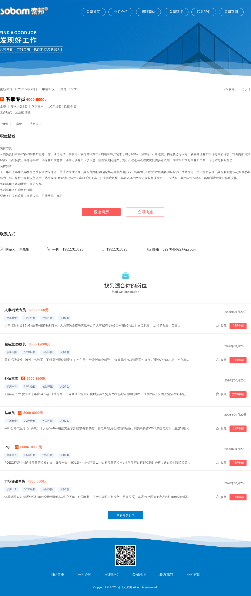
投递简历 (101, 212)
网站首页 (57, 574)
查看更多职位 (125, 515)
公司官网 (231, 12)
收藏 (232, 89)
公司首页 (93, 12)
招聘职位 (148, 12)
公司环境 (176, 12)
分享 (248, 89)
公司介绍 (121, 12)
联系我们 (204, 12)
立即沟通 (145, 212)
